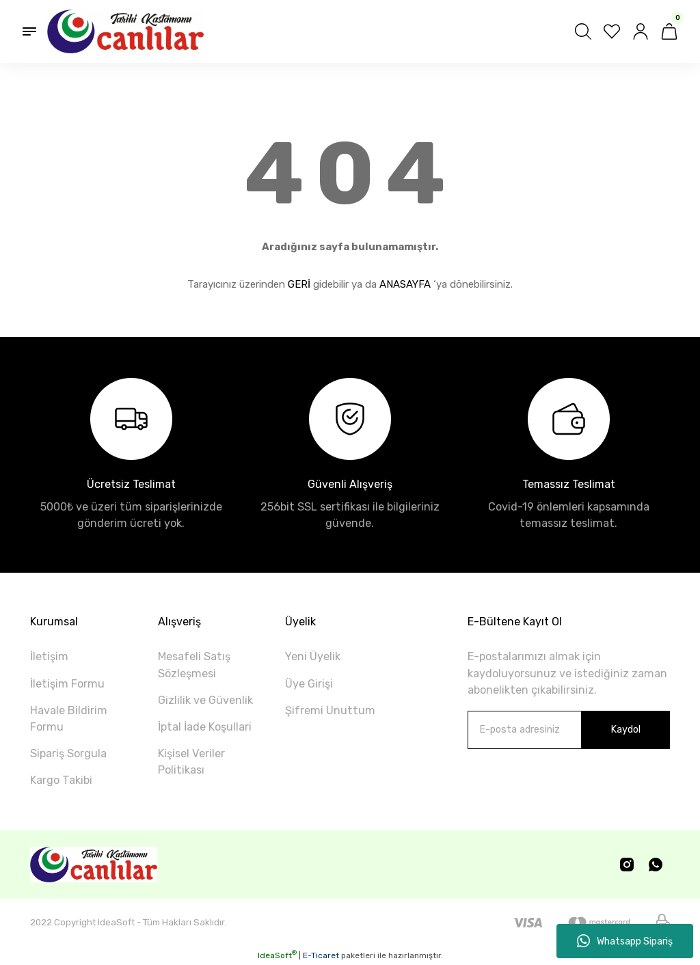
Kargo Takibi (61, 780)
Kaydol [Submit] (625, 729)
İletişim (49, 656)
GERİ (299, 284)
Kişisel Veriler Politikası (191, 761)
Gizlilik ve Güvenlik (205, 700)
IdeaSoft (277, 955)
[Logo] (125, 31)
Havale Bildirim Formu (68, 718)
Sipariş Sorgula (68, 753)
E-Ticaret (321, 955)
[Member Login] (640, 31)
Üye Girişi (309, 683)
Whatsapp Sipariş (625, 941)
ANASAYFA (405, 284)
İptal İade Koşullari (205, 726)
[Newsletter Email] (569, 730)
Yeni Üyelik (312, 656)
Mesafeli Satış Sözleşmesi (194, 664)
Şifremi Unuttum (330, 710)
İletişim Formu (67, 683)
